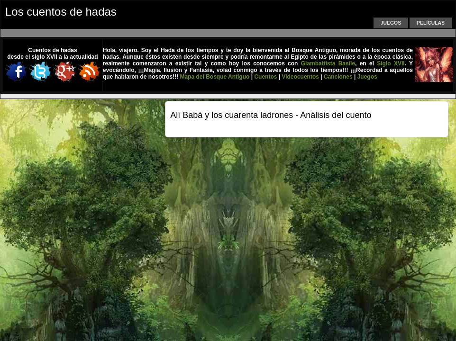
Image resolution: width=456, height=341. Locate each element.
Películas (431, 23)
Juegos (391, 23)
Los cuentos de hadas (61, 11)
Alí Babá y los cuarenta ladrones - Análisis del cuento (270, 115)
